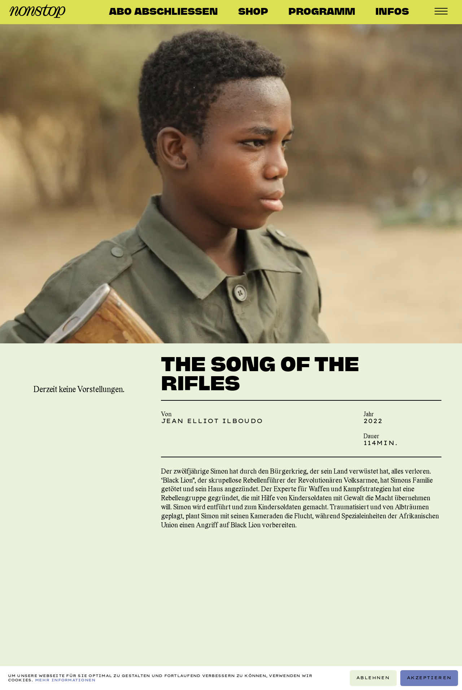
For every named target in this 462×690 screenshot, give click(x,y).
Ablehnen (373, 677)
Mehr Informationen (65, 680)
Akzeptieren (429, 677)
